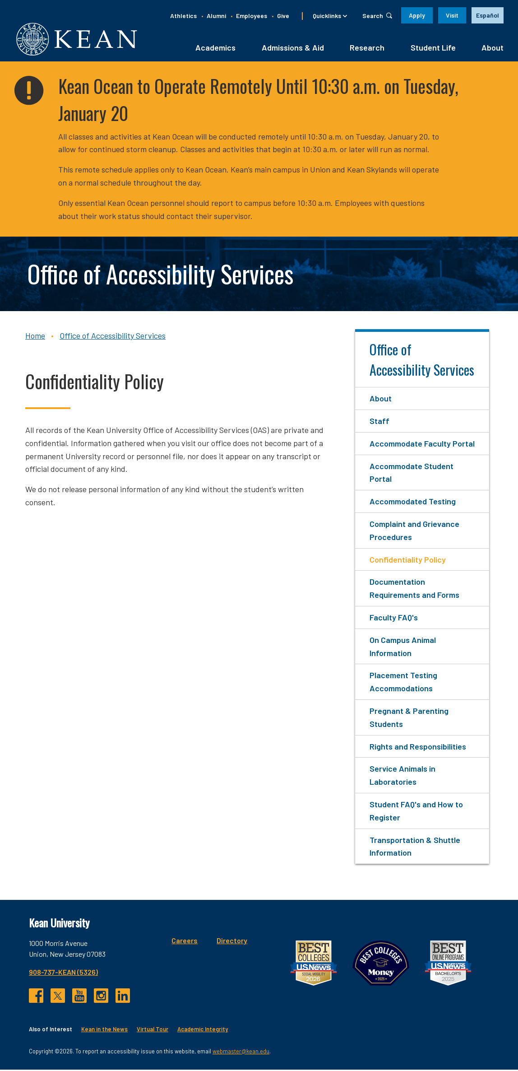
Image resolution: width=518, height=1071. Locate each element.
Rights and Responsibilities (418, 747)
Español (487, 15)
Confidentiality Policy (408, 560)
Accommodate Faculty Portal (422, 444)
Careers (184, 941)
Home (35, 337)
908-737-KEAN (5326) (63, 973)
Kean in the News (104, 1030)
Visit (452, 15)
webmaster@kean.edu (241, 1052)
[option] (488, 15)
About (492, 48)
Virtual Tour (152, 1030)
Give (283, 15)
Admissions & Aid (293, 48)
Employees (251, 15)
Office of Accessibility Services (113, 337)
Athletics (183, 15)
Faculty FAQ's (394, 618)
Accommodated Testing (413, 503)
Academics (215, 48)
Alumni (216, 15)
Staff (379, 422)
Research (367, 48)
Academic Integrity (202, 1030)
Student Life (433, 48)
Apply (417, 15)
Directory (232, 941)
